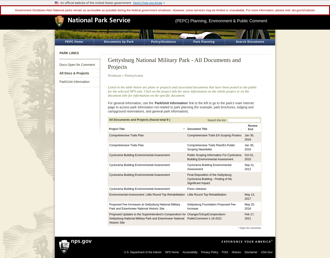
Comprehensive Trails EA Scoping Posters (214, 135)
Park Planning (204, 41)
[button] (184, 129)
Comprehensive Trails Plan (126, 135)
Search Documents (250, 41)
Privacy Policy (209, 252)
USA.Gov (266, 252)
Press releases (196, 189)
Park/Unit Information (74, 82)
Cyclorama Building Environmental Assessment (139, 155)
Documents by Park (119, 41)
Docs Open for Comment (77, 65)
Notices (236, 252)
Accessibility (189, 252)
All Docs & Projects (74, 73)
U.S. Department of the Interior (143, 252)
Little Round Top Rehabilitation (207, 194)
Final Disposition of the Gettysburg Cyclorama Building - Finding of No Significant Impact (209, 179)
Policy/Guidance (163, 41)
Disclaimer (251, 252)
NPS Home (172, 252)
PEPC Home (74, 41)
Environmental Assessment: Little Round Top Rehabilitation (147, 194)
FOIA (225, 252)
